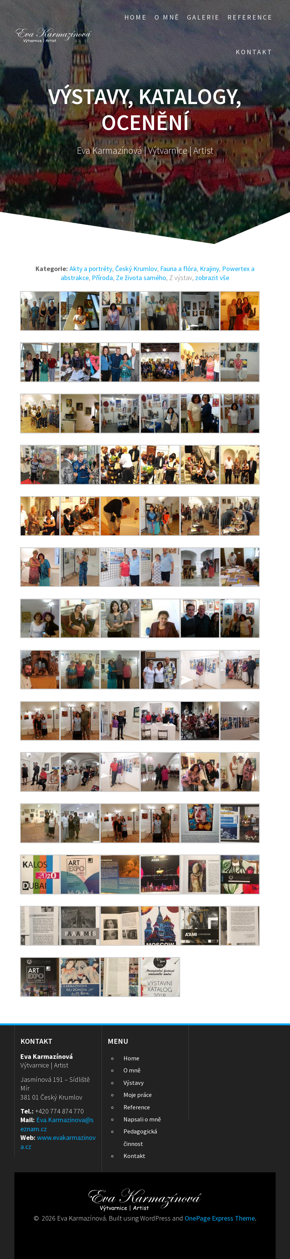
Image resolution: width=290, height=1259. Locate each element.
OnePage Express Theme (220, 1218)
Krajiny (209, 268)
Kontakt (254, 51)
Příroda (102, 277)
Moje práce (137, 1094)
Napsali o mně (142, 1119)
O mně (166, 17)
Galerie (203, 17)
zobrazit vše (212, 277)
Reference (250, 17)
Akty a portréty (90, 268)
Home (135, 17)
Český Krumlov (136, 268)
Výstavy (133, 1082)
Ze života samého (141, 277)
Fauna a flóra (178, 268)
